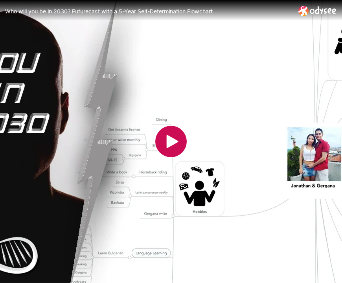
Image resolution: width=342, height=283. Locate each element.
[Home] (317, 10)
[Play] (171, 141)
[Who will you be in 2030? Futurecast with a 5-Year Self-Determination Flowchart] (148, 11)
